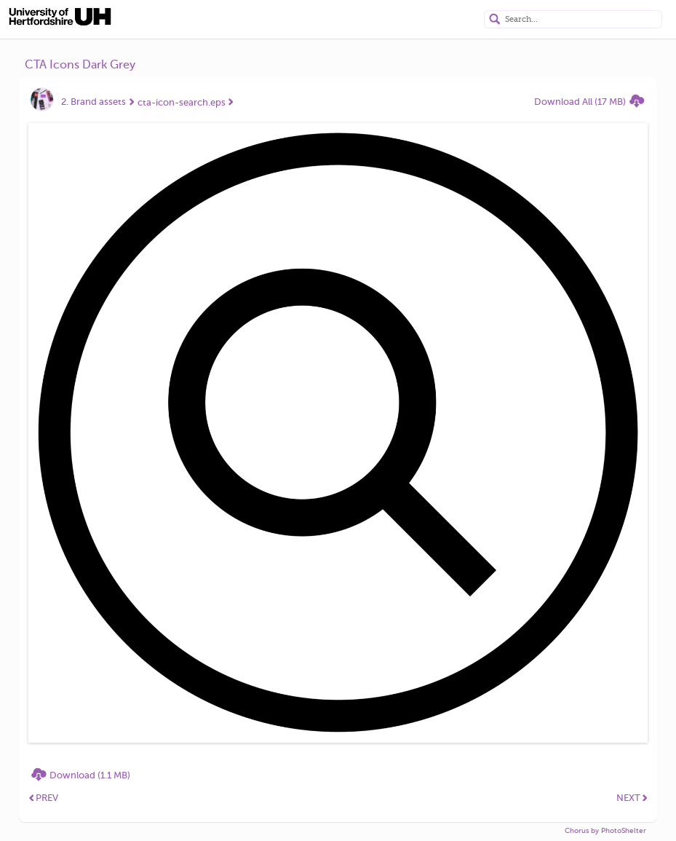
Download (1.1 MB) (89, 775)
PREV (44, 797)
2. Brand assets (93, 101)
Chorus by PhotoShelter (605, 830)
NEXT (632, 797)
